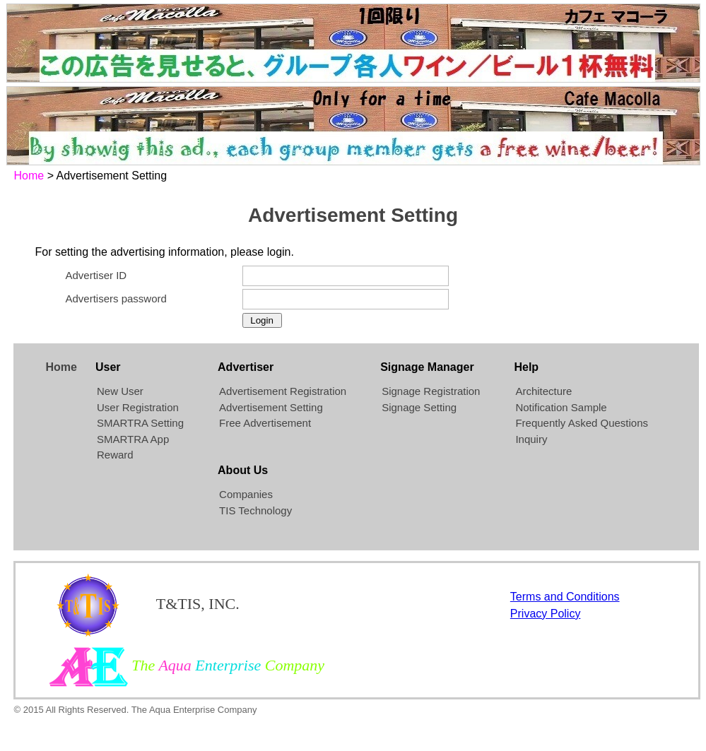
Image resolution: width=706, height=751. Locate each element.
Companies (246, 494)
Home (29, 176)
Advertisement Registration (282, 391)
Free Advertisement (265, 423)
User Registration (138, 407)
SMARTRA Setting (140, 423)
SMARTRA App (133, 439)
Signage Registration (431, 391)
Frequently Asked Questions (581, 423)
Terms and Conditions (565, 597)
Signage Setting (419, 407)
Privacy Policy (545, 614)
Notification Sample (560, 407)
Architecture (543, 391)
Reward (115, 455)
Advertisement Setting (271, 407)
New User (120, 391)
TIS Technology (255, 510)
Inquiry (531, 439)
